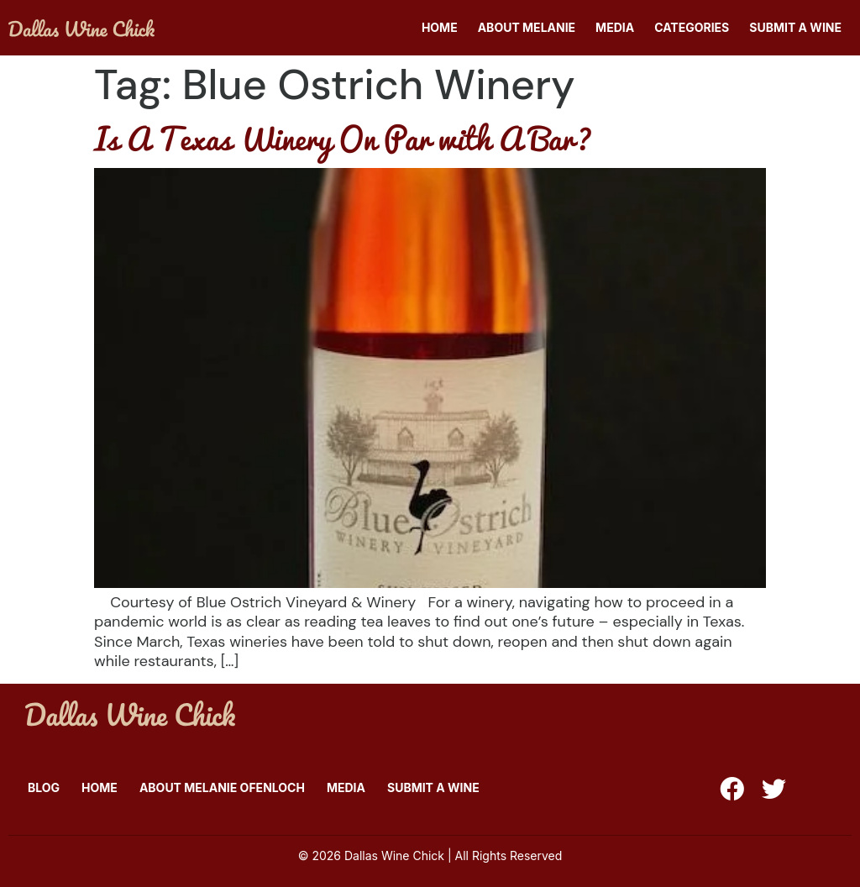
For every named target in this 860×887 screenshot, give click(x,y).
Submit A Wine (795, 27)
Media (614, 27)
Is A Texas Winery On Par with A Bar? (343, 138)
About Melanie (526, 27)
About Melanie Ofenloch (222, 787)
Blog (44, 787)
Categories (691, 27)
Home (440, 27)
